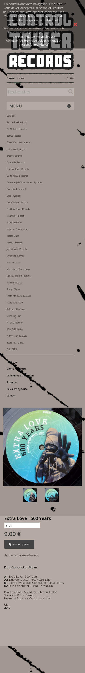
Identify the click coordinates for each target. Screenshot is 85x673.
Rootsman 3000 (15, 302)
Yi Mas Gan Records (17, 336)
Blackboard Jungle (16, 149)
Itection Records (15, 242)
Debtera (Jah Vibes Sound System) (24, 182)
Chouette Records (15, 162)
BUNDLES (12, 349)
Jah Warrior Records (17, 249)
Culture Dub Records (17, 175)
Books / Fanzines (15, 342)
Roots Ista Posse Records (19, 295)
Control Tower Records (18, 169)
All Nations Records (16, 129)
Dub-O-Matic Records (17, 202)
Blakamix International (19, 142)
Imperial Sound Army (18, 229)
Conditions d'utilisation (20, 375)
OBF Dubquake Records (18, 275)
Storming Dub (14, 315)
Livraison (12, 362)
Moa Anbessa (13, 262)
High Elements (14, 222)
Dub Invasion (14, 195)
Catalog (10, 115)
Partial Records (14, 282)
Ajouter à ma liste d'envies (21, 555)
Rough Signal (13, 289)
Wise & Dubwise (15, 329)
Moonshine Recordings (18, 269)
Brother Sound (14, 155)
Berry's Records (14, 135)
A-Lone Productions (16, 122)
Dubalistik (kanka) (16, 189)
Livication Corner (15, 255)
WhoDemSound (15, 322)
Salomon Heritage (16, 309)
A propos (12, 382)
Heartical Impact (15, 215)
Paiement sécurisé (17, 388)
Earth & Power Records (18, 209)
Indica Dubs (13, 235)
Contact (11, 395)
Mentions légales (16, 368)
